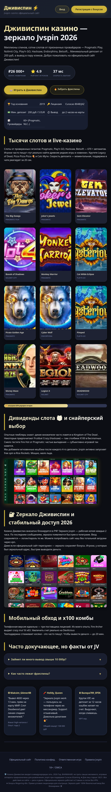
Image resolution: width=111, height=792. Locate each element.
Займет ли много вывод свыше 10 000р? (38, 659)
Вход (62, 9)
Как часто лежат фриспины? (30, 673)
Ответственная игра (70, 759)
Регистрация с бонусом (89, 9)
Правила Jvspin (93, 759)
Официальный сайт (20, 759)
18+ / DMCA (55, 767)
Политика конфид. (45, 759)
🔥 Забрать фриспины (67, 89)
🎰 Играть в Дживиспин (26, 90)
